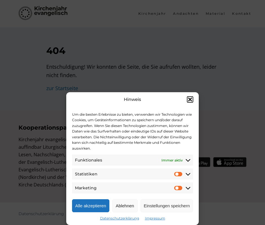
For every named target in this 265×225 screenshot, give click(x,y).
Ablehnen (125, 205)
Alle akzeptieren (90, 205)
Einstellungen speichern (167, 205)
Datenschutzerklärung (119, 218)
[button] (190, 99)
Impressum (155, 218)
